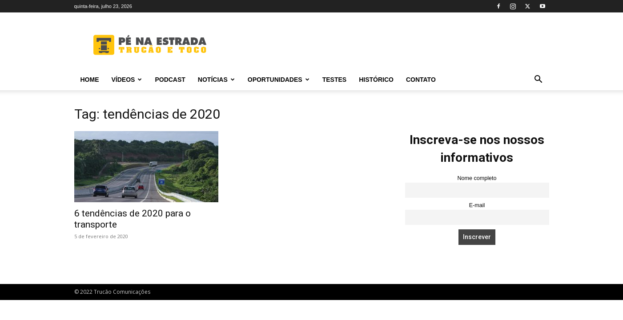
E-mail (477, 205)
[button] (538, 80)
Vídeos (127, 79)
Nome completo (476, 178)
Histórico (376, 79)
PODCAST (170, 79)
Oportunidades (278, 79)
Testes (334, 79)
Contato (421, 79)
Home (89, 79)
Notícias (216, 79)
